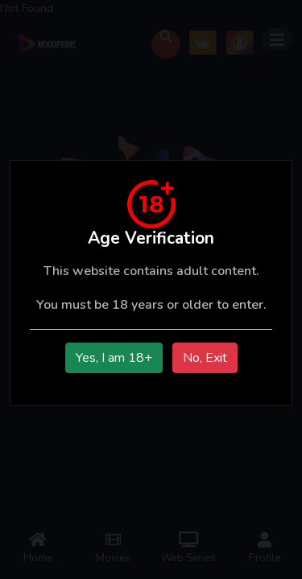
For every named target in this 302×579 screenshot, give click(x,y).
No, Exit (205, 358)
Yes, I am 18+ (114, 358)
